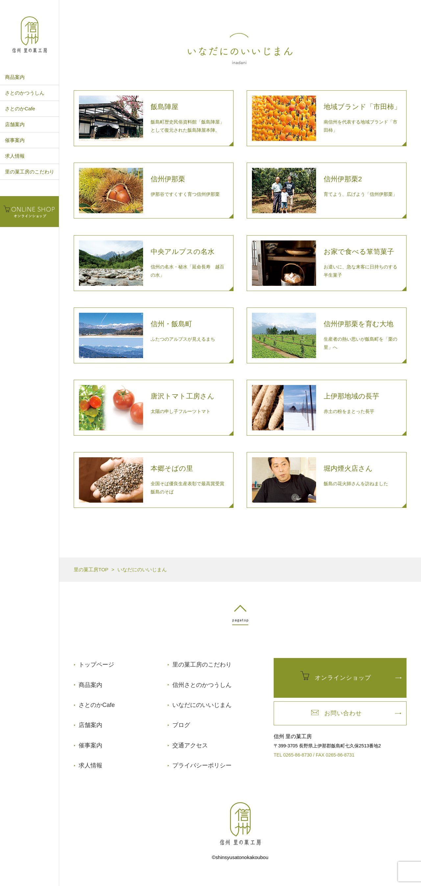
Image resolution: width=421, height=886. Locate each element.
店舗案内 (15, 124)
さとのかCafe (20, 108)
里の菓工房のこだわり (29, 171)
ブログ (181, 725)
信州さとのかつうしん (202, 685)
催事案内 (15, 140)
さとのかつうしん (24, 93)
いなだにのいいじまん (202, 705)
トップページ (96, 664)
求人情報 (15, 156)
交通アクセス (190, 745)
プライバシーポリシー (202, 765)
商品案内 (15, 77)
